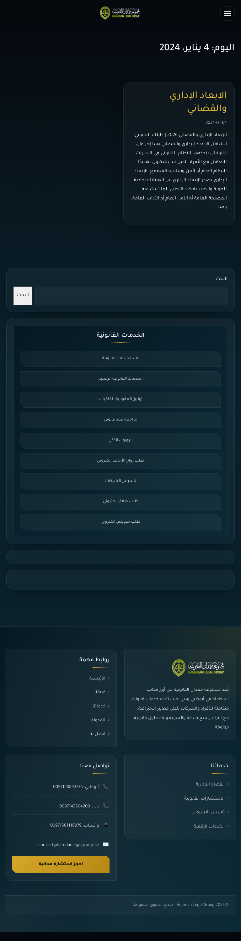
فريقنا (99, 692)
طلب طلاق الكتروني (120, 502)
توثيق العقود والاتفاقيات (120, 399)
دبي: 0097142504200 (79, 806)
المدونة (98, 720)
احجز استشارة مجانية (61, 864)
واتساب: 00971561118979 (74, 825)
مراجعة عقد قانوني (120, 420)
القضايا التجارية (210, 784)
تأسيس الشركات (120, 481)
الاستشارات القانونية (120, 359)
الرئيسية (97, 678)
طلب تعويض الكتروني (120, 522)
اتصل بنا (97, 734)
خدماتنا (99, 706)
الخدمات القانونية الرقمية (120, 379)
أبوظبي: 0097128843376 (76, 787)
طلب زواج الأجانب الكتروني (120, 461)
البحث (222, 279)
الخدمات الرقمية (209, 826)
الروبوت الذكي (120, 440)
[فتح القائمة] (227, 13)
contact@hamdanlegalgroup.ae (68, 845)
